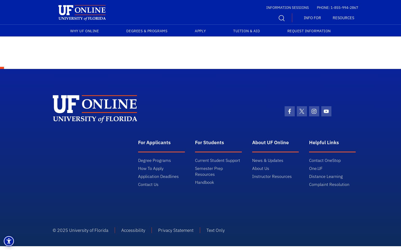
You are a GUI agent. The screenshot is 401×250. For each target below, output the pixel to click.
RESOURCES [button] (343, 17)
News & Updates (267, 160)
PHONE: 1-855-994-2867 (337, 7)
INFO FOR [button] (312, 17)
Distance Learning (326, 176)
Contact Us (148, 184)
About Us (260, 168)
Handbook (204, 182)
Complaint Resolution (329, 184)
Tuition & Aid (246, 31)
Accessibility (133, 230)
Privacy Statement (176, 230)
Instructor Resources (272, 176)
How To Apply (151, 168)
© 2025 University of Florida (80, 230)
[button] (8, 241)
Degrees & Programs (146, 31)
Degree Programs (154, 160)
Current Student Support (217, 160)
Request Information (309, 31)
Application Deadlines (158, 176)
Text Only (215, 230)
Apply (200, 31)
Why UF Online (84, 31)
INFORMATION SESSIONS (287, 7)
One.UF (316, 168)
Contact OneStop (325, 160)
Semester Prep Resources (209, 171)
